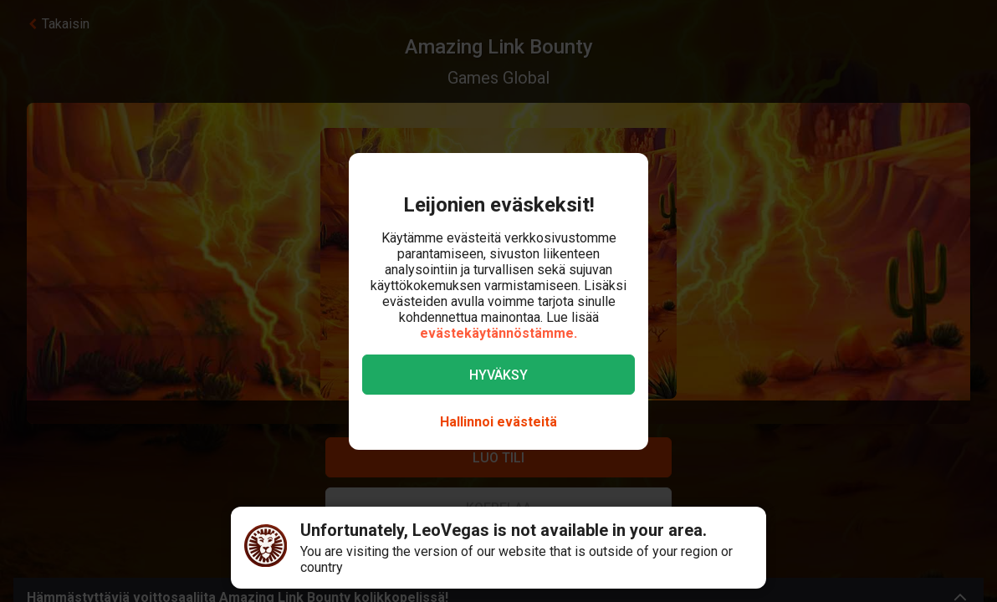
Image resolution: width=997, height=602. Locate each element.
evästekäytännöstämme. (498, 333)
